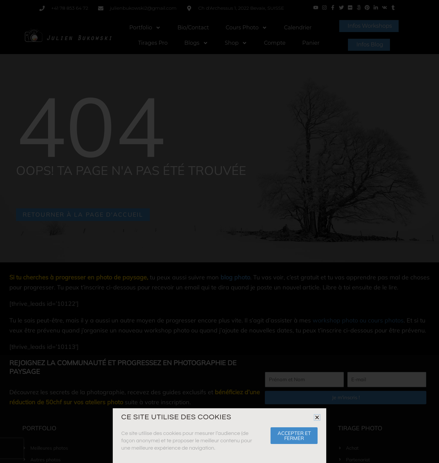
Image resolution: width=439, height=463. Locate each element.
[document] (219, 231)
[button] (317, 417)
